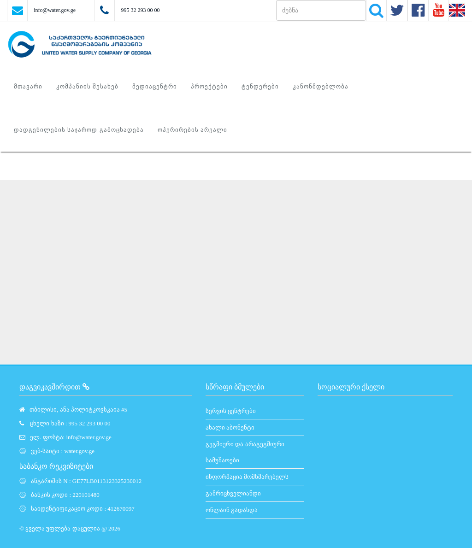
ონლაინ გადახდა (232, 510)
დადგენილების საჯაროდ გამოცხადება (79, 129)
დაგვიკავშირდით (54, 387)
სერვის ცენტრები (231, 410)
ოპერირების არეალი (192, 129)
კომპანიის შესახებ (87, 86)
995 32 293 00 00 (140, 10)
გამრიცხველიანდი (233, 493)
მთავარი (28, 86)
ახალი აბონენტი (230, 427)
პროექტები (209, 86)
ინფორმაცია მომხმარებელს (247, 476)
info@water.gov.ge (55, 10)
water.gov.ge (79, 451)
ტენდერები (260, 86)
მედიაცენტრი (154, 86)
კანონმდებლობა (320, 86)
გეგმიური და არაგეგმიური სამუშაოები (245, 452)
